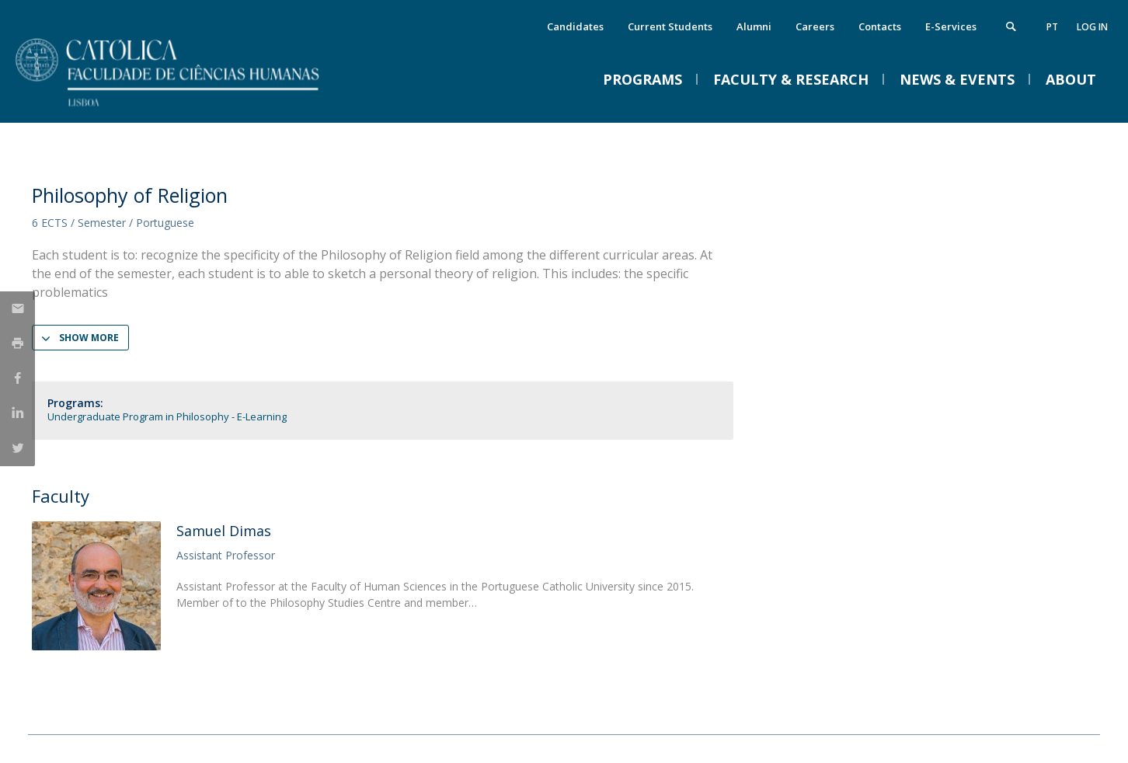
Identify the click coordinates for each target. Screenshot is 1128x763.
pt (1052, 26)
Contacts (879, 26)
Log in (1092, 26)
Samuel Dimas (223, 530)
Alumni (753, 26)
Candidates (575, 26)
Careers (815, 26)
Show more (89, 337)
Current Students (670, 26)
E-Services (951, 26)
